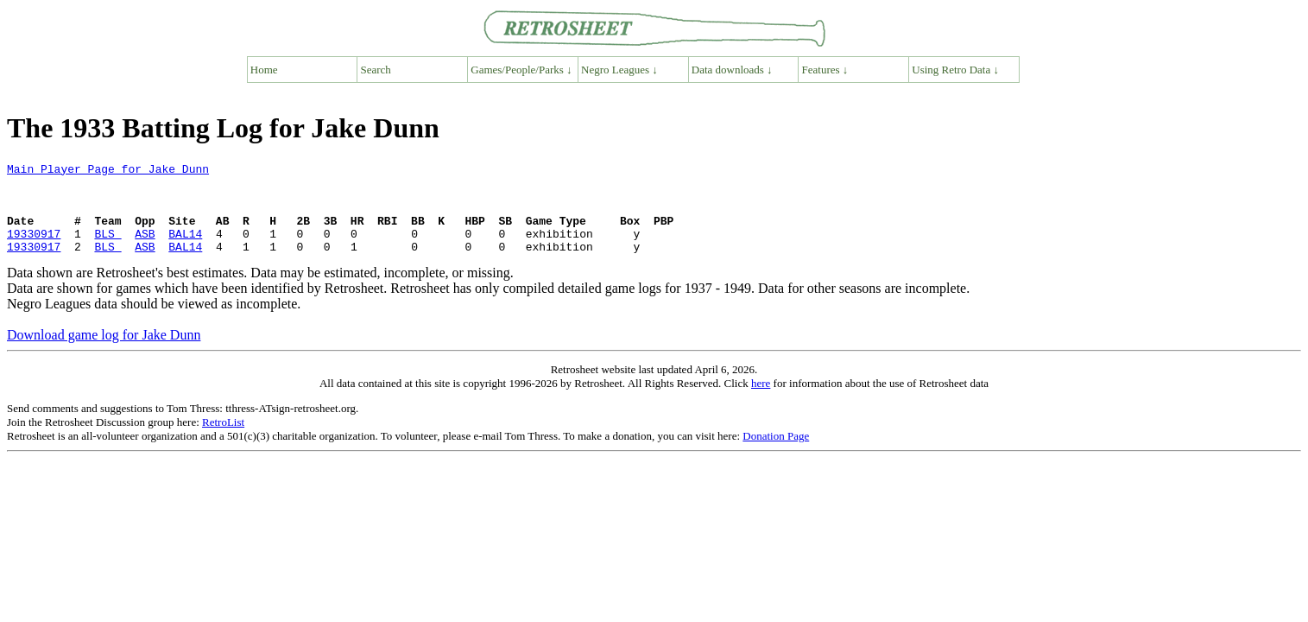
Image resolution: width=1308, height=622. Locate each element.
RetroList (223, 440)
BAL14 (185, 249)
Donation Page (775, 453)
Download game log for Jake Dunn (103, 353)
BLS (107, 249)
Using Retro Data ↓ (955, 69)
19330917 (33, 249)
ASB (145, 249)
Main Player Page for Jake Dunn (108, 171)
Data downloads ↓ (732, 69)
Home (264, 69)
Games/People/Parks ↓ (521, 69)
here (760, 401)
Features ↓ (825, 69)
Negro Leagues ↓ (619, 69)
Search (376, 69)
